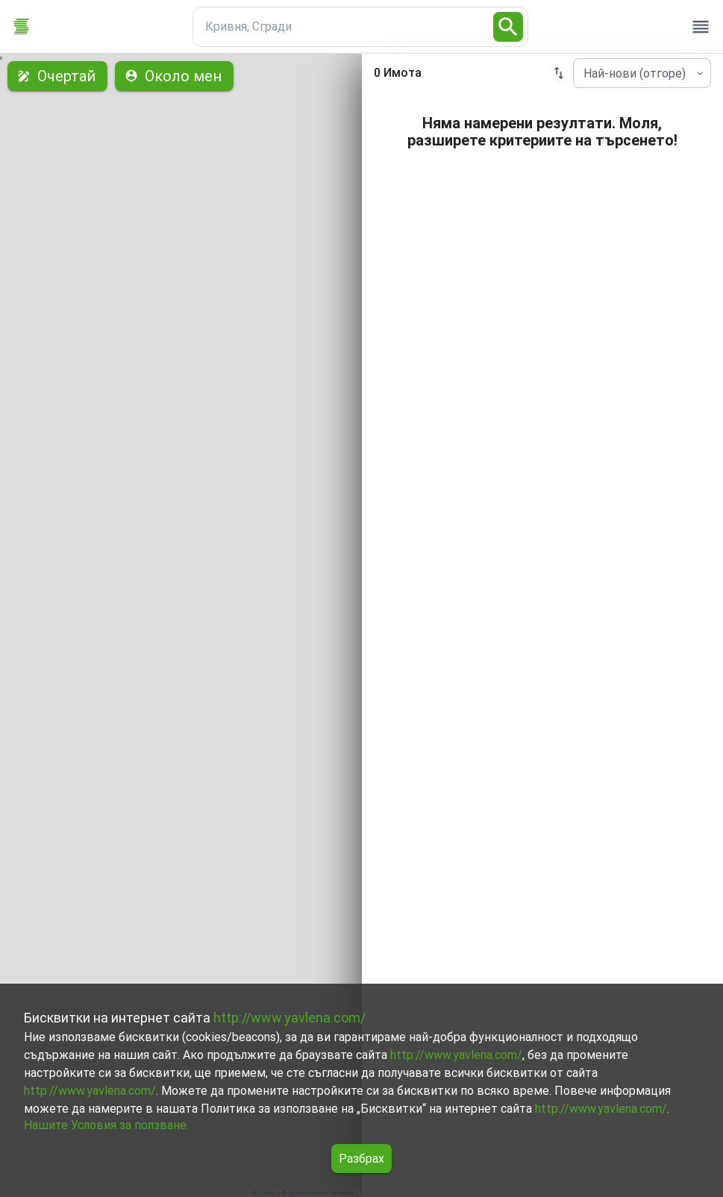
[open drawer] (700, 26)
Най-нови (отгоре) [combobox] (634, 73)
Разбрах (361, 1158)
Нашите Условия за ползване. (106, 1125)
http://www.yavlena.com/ (289, 1017)
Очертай (57, 76)
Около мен (174, 76)
